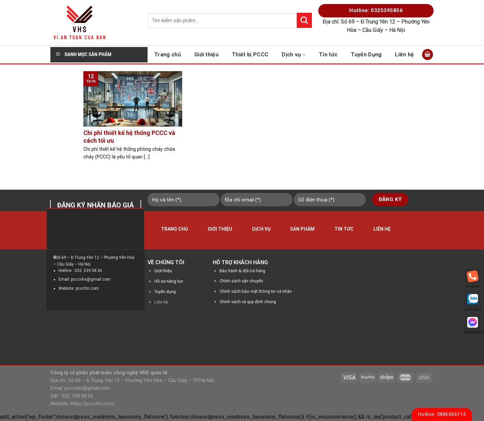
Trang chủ (167, 54)
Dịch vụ (294, 54)
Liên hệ (404, 54)
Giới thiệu (206, 54)
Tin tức (328, 54)
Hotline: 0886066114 (442, 414)
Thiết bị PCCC (250, 54)
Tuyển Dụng (366, 54)
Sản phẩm (302, 229)
